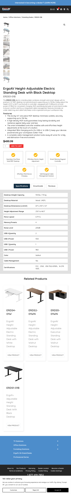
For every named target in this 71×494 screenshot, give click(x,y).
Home (5, 17)
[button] (64, 25)
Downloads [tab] (38, 184)
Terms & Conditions (16, 469)
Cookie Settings (56, 469)
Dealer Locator (43, 467)
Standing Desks (27, 17)
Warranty (32, 467)
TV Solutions (18, 440)
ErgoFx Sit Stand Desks (23, 452)
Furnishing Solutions (21, 448)
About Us (10, 467)
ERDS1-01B (12, 379)
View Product (13, 347)
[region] (35, 485)
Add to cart (16, 145)
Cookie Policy (43, 469)
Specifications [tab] (22, 184)
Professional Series (21, 456)
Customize (13, 490)
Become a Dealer (58, 467)
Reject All (36, 490)
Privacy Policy (30, 469)
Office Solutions (14, 17)
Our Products (21, 467)
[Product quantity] (6, 144)
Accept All (58, 490)
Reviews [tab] (51, 184)
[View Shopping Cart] (58, 9)
